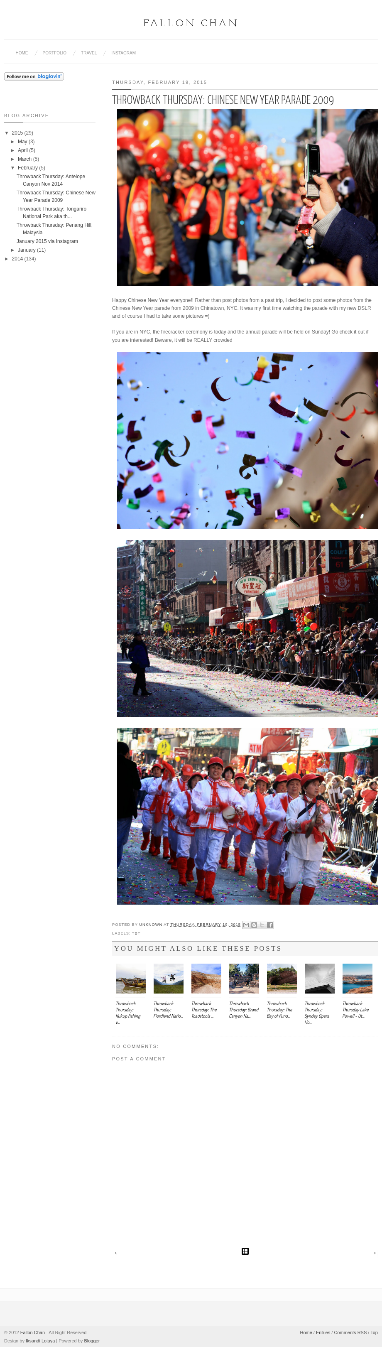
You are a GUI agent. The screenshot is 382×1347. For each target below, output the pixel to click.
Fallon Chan (191, 24)
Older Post (372, 1253)
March (25, 159)
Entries (323, 1332)
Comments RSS (350, 1332)
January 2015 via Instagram (47, 241)
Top (374, 1332)
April (23, 150)
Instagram (123, 53)
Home (22, 53)
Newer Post (117, 1253)
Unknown (151, 925)
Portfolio (55, 53)
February (28, 168)
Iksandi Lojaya (40, 1340)
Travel (89, 53)
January (27, 250)
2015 (18, 133)
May (23, 142)
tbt (136, 933)
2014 (18, 259)
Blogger (92, 1340)
